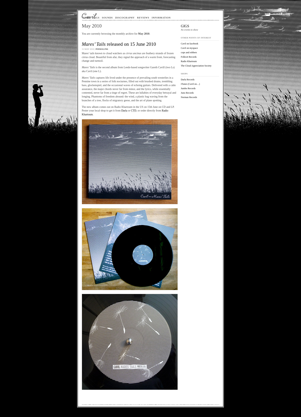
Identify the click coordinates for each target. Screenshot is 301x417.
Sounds (107, 17)
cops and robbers (189, 52)
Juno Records (187, 92)
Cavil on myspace (189, 48)
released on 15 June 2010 (119, 44)
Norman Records (189, 97)
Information (161, 17)
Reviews (143, 17)
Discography (125, 17)
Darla (124, 110)
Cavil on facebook (189, 43)
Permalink (102, 49)
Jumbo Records (188, 88)
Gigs (96, 17)
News (87, 17)
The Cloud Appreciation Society (196, 65)
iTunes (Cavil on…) (190, 84)
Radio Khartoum (189, 61)
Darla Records (187, 79)
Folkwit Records (189, 57)
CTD (133, 110)
